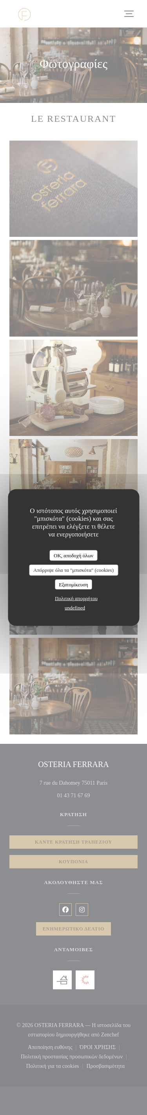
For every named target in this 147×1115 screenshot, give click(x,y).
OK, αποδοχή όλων (73, 555)
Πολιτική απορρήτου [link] (76, 598)
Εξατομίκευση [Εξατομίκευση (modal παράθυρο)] (73, 584)
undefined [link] (75, 608)
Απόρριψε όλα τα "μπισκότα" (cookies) (73, 570)
